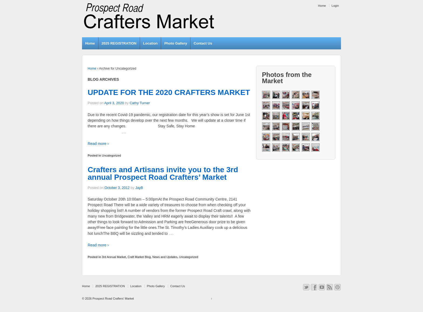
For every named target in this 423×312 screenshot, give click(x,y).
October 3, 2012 (116, 188)
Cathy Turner (139, 103)
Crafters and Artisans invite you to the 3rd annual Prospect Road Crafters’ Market (163, 173)
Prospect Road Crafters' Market (113, 298)
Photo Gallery (175, 43)
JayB (139, 188)
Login (335, 5)
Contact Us (203, 43)
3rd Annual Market (114, 257)
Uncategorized (111, 155)
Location (150, 43)
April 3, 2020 (114, 103)
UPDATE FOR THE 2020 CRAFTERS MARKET (169, 92)
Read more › (98, 143)
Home (322, 5)
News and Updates (165, 257)
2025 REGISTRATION (119, 43)
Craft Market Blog (139, 257)
